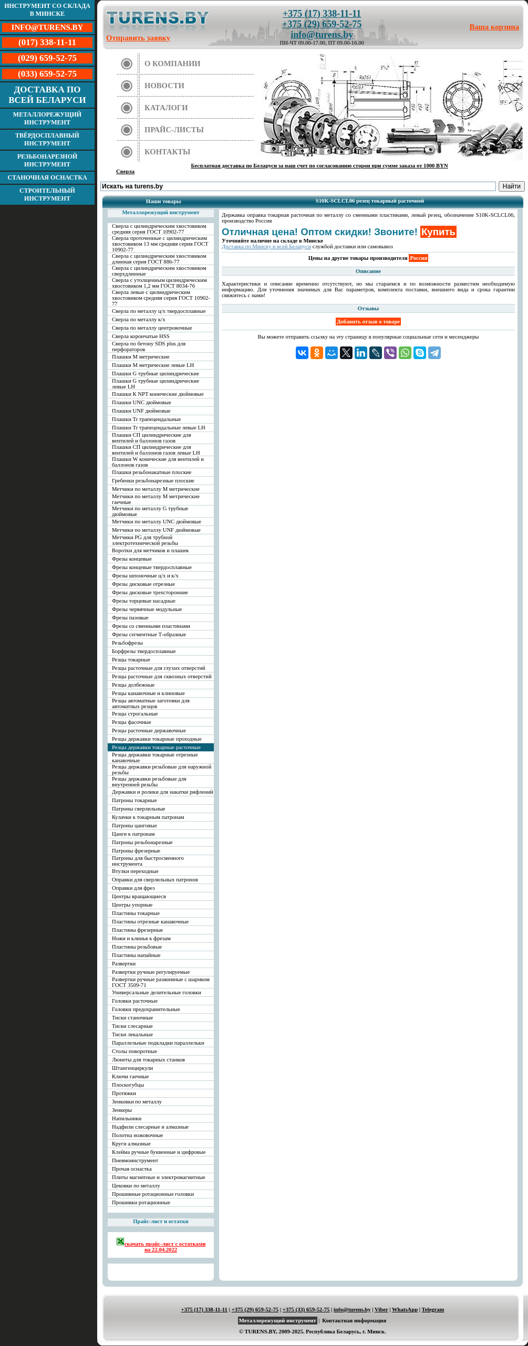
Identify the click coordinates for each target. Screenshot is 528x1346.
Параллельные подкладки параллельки (158, 1043)
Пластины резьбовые (137, 947)
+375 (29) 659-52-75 (321, 24)
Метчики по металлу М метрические (156, 489)
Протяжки (124, 1093)
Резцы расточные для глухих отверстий (158, 668)
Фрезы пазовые (130, 618)
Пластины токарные (136, 913)
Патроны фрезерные (136, 851)
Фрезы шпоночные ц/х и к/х (145, 576)
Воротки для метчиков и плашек (150, 550)
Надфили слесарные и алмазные (150, 1127)
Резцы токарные (131, 660)
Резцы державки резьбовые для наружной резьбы (161, 769)
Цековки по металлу (136, 1186)
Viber (381, 1309)
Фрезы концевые (132, 559)
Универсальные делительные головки (156, 992)
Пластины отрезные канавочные (150, 921)
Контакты (167, 152)
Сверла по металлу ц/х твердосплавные (158, 311)
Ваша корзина (495, 27)
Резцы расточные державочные (149, 730)
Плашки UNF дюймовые (141, 411)
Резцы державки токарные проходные (157, 739)
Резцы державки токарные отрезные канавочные (155, 757)
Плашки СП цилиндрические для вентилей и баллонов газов (151, 438)
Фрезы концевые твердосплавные (152, 567)
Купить (438, 231)
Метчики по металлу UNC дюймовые (156, 521)
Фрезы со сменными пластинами (151, 626)
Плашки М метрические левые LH (153, 365)
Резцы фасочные (131, 722)
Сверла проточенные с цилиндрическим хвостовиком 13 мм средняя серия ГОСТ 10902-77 (160, 244)
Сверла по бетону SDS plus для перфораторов (148, 346)
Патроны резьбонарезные (142, 842)
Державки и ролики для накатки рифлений (162, 792)
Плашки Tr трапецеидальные (146, 419)
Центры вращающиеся (139, 896)
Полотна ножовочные (137, 1135)
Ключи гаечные (130, 1076)
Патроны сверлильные (138, 809)
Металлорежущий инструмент (47, 118)
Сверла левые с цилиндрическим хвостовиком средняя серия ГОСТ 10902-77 (161, 298)
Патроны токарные (134, 800)
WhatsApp (405, 1309)
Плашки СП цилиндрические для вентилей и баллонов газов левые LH (156, 450)
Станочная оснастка (47, 177)
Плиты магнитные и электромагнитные (158, 1177)
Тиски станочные (132, 1018)
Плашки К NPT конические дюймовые (158, 394)
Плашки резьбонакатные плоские (151, 472)
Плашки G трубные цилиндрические (155, 373)
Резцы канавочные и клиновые (148, 693)
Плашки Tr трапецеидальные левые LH (158, 427)
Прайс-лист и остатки (161, 1221)
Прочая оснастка (132, 1169)
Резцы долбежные (133, 685)
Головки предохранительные (146, 1009)
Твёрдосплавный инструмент (47, 139)
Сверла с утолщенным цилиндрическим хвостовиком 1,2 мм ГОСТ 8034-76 (159, 283)
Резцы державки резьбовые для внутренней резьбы (149, 781)
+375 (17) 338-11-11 (322, 13)
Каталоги (166, 107)
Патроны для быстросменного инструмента (148, 861)
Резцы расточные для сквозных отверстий (162, 676)
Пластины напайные (136, 955)
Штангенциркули (132, 1068)
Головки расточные (135, 1001)
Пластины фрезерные (137, 930)
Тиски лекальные (132, 1034)
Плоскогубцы (128, 1085)
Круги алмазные (131, 1144)
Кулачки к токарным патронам (148, 817)
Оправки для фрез (133, 888)
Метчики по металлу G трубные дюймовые (150, 511)
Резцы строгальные (135, 714)
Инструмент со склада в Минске (47, 9)
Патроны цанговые (134, 825)
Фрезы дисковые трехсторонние (150, 592)
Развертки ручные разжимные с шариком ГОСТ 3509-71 (161, 982)
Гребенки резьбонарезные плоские (153, 480)
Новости (164, 85)
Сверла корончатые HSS (141, 336)
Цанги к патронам (133, 834)
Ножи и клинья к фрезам (141, 938)
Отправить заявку (138, 38)
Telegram (433, 1309)
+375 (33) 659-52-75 (306, 1309)
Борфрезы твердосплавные (144, 651)
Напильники (126, 1118)
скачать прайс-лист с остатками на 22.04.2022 (161, 1245)
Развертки (124, 963)
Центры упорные (132, 905)
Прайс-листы (174, 129)
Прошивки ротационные (141, 1202)
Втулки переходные (135, 871)
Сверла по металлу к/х (138, 319)
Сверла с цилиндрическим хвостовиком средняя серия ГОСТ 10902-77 (159, 229)
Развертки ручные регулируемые (151, 972)
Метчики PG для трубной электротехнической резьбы (145, 540)
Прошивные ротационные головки (153, 1194)
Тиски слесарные (132, 1026)
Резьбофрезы (127, 643)
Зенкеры (122, 1110)
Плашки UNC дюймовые (141, 402)
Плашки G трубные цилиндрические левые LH (155, 384)
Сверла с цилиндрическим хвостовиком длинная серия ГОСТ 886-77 (159, 259)
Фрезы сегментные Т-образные (149, 634)
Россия (418, 258)
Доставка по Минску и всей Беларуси (266, 246)
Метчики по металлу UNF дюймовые (156, 530)
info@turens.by (322, 34)
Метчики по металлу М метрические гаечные (156, 499)
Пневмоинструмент (135, 1160)
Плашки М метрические (141, 357)
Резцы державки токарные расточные (156, 747)
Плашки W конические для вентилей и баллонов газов (158, 462)
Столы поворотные (134, 1051)
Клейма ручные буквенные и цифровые (159, 1152)
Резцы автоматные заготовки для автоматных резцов (151, 703)
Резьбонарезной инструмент (47, 160)
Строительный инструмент (47, 194)
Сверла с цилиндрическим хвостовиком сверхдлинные (159, 271)
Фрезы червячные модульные (147, 609)
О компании (172, 63)
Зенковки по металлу (137, 1102)
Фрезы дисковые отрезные (143, 584)
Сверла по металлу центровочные (152, 328)
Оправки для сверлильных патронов (155, 879)
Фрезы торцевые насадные (143, 601)
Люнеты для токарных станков (148, 1060)
